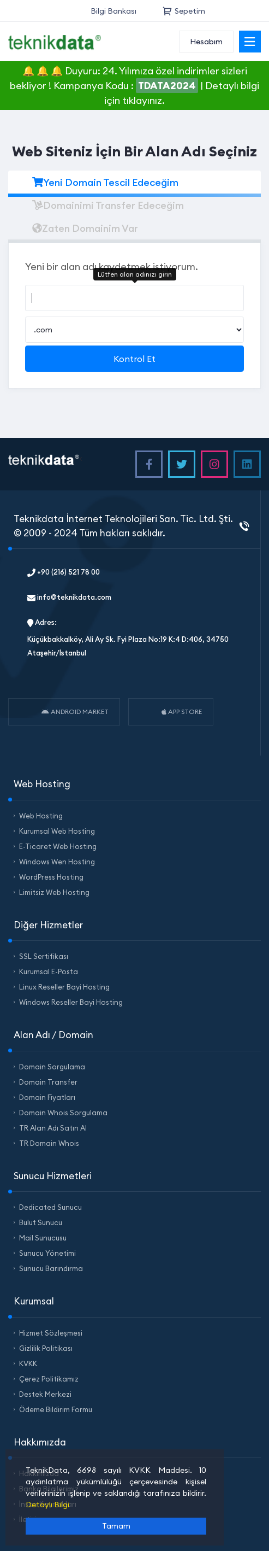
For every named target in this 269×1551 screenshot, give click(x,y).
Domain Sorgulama (52, 1066)
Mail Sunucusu (43, 1237)
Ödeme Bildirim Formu (55, 1409)
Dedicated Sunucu (50, 1207)
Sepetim (184, 11)
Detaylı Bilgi (47, 1504)
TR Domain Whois (49, 1143)
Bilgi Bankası (113, 11)
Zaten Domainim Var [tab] (85, 228)
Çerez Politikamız (49, 1378)
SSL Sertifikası (43, 956)
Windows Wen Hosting (57, 861)
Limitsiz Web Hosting (54, 892)
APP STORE (182, 711)
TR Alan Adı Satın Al (53, 1127)
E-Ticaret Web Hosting (58, 846)
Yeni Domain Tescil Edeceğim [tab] (105, 182)
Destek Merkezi (45, 1394)
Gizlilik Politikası (46, 1348)
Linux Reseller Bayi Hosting (64, 986)
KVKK (28, 1363)
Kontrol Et (134, 358)
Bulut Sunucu (40, 1222)
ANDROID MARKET (75, 711)
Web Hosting (41, 815)
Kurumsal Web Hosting (57, 831)
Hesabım (206, 41)
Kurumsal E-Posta (48, 971)
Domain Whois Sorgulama (63, 1112)
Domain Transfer (48, 1082)
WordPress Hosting (51, 877)
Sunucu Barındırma (51, 1268)
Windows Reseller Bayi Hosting (71, 1002)
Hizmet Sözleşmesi (50, 1332)
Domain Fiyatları (47, 1097)
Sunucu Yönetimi (47, 1253)
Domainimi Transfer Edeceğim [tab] (108, 205)
